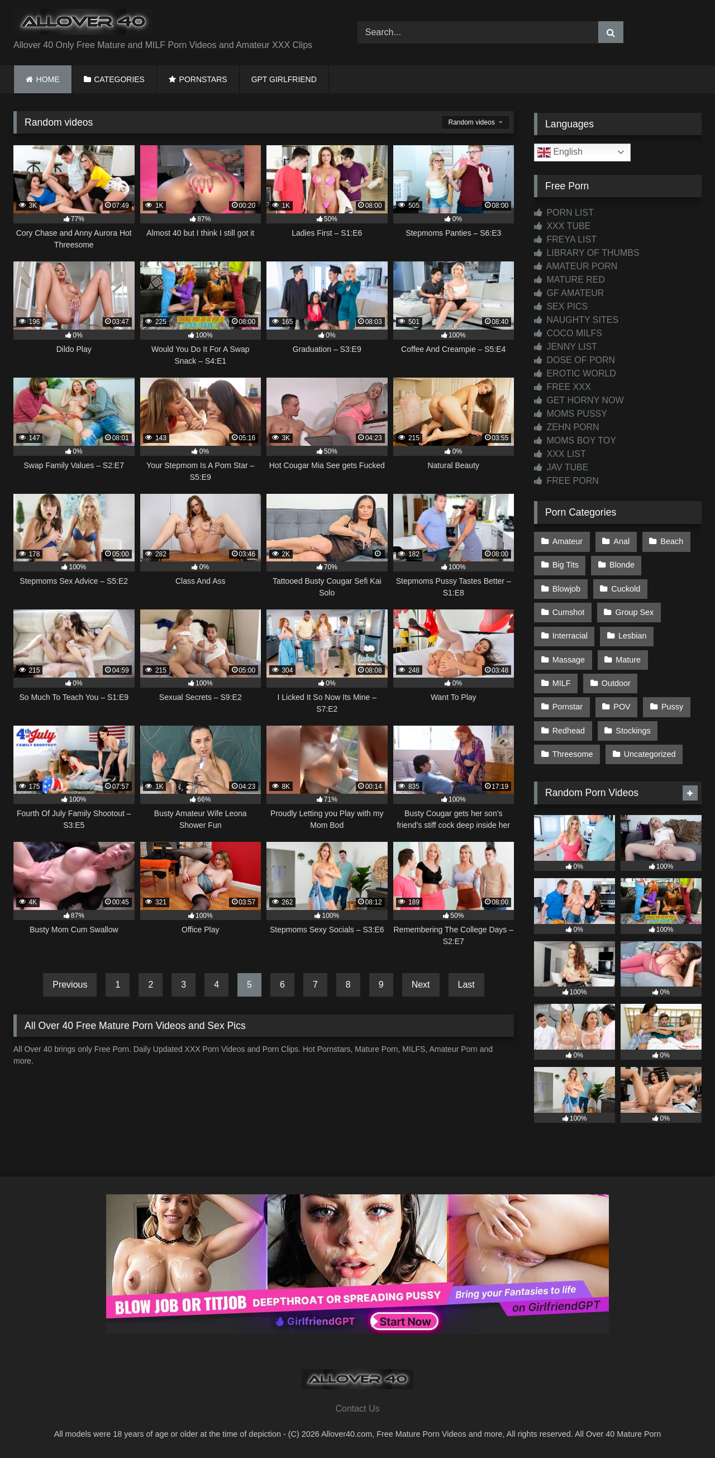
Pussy (672, 706)
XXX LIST (560, 454)
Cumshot (568, 612)
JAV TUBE (561, 467)
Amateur (567, 541)
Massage (568, 659)
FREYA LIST (565, 239)
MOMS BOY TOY (575, 440)
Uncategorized (650, 754)
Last (466, 984)
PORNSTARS (203, 79)
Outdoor (616, 683)
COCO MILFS (568, 333)
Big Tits (565, 564)
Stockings (633, 730)
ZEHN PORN (566, 427)
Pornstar (567, 706)
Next (421, 984)
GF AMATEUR (569, 293)
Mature (628, 659)
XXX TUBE (562, 226)
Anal (621, 541)
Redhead (568, 730)
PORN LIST (564, 212)
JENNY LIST (565, 346)
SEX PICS (561, 306)
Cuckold (625, 588)
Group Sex (635, 612)
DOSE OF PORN (574, 360)
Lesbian (632, 635)
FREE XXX (562, 387)
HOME (48, 79)
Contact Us (357, 1408)
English (560, 152)
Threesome (572, 754)
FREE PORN (566, 480)
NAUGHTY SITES (576, 320)
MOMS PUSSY (570, 413)
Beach (671, 541)
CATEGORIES (119, 79)
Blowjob (566, 588)
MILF (561, 683)
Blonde (622, 564)
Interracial (570, 635)
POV (621, 706)
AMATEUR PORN (575, 266)
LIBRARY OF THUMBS (587, 253)
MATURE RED (569, 279)
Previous (70, 984)
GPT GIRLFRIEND (284, 79)
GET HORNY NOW (579, 400)
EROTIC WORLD (575, 373)
